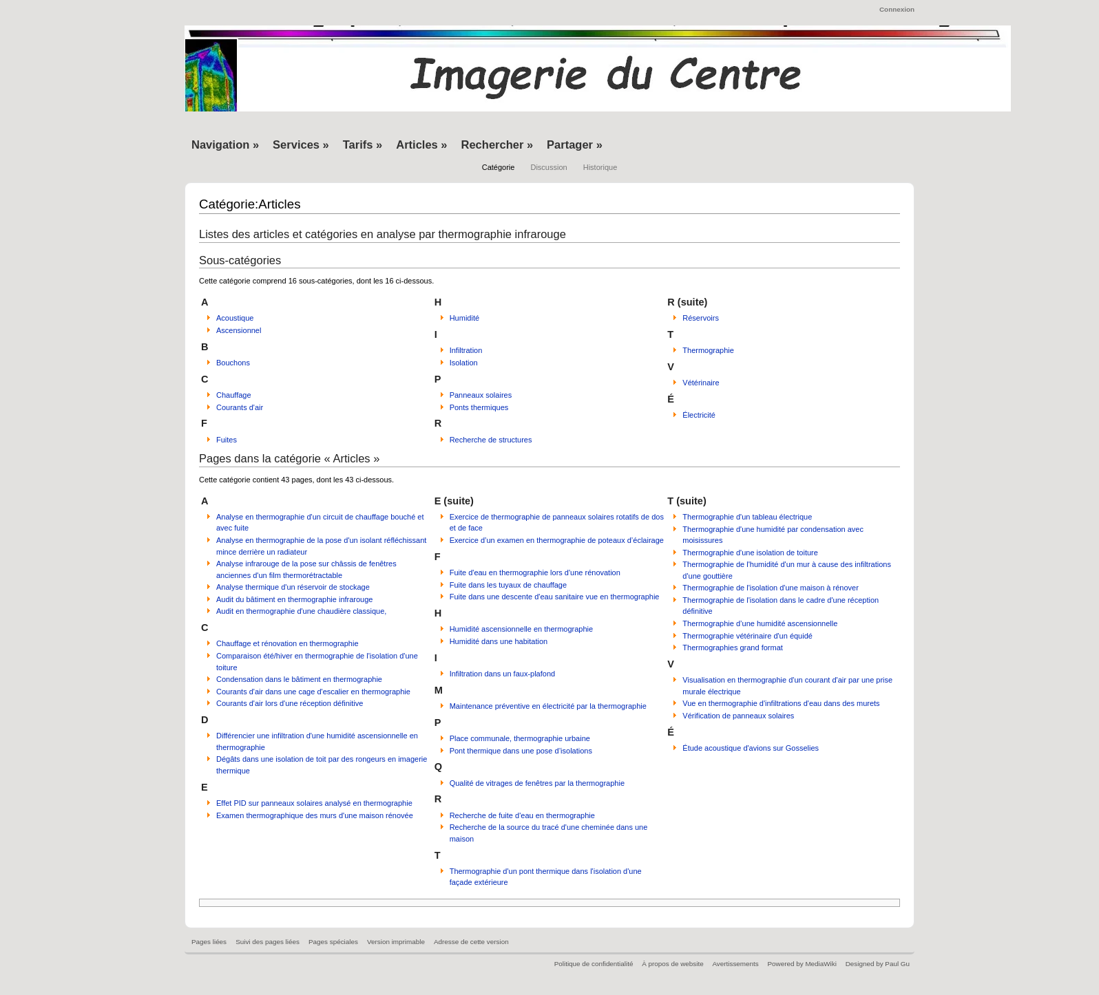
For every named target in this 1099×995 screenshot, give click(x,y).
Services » (301, 144)
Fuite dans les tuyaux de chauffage (508, 585)
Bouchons (233, 363)
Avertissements (735, 963)
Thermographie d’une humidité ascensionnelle (759, 623)
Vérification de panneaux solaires (738, 716)
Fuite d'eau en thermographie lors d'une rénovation (535, 572)
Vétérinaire (700, 382)
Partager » (575, 144)
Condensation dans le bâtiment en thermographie (299, 679)
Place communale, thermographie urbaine (520, 738)
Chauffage (233, 395)
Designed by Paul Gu (878, 963)
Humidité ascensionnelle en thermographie (522, 629)
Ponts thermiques (479, 407)
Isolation (464, 363)
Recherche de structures (491, 440)
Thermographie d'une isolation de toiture (750, 552)
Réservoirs (700, 318)
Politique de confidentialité (594, 963)
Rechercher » (497, 144)
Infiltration (466, 350)
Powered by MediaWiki (801, 963)
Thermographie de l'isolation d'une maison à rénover (770, 588)
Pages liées (209, 941)
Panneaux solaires (481, 395)
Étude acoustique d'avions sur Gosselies (750, 748)
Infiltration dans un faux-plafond (503, 674)
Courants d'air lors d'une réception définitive (289, 703)
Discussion (548, 167)
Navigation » (225, 144)
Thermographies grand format (732, 647)
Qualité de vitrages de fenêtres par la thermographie (537, 783)
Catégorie (498, 167)
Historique (600, 167)
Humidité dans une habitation (498, 641)
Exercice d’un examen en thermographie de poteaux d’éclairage (557, 540)
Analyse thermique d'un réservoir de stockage (293, 587)
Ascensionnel (238, 330)
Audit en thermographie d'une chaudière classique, (301, 611)
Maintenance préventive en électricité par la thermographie (548, 706)
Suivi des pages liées (268, 941)
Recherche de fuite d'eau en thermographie (522, 815)
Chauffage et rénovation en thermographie (287, 643)
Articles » (421, 144)
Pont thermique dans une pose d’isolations (521, 751)
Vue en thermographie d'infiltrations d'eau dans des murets (780, 703)
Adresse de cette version (471, 941)
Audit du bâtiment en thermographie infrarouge (294, 599)
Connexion (896, 9)
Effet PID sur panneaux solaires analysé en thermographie (314, 803)
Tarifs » (362, 144)
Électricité (698, 415)
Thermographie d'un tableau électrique (747, 517)
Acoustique (234, 318)
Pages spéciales (333, 941)
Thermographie (708, 350)
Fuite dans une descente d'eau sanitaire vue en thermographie (555, 596)
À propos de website (672, 963)
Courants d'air (239, 407)
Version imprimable (396, 941)
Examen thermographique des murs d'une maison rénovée (314, 815)
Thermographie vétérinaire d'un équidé (747, 636)
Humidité (464, 318)
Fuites (226, 440)
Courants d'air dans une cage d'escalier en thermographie (313, 691)
